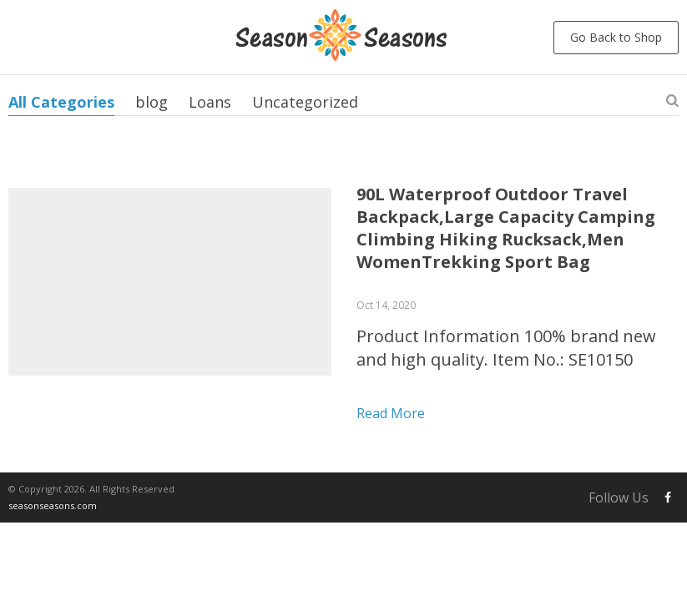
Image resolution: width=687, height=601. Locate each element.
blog (151, 102)
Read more (390, 413)
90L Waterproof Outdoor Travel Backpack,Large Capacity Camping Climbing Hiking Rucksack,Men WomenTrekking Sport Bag (505, 228)
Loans (210, 102)
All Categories (61, 102)
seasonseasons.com (52, 505)
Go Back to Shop (616, 37)
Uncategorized (305, 102)
